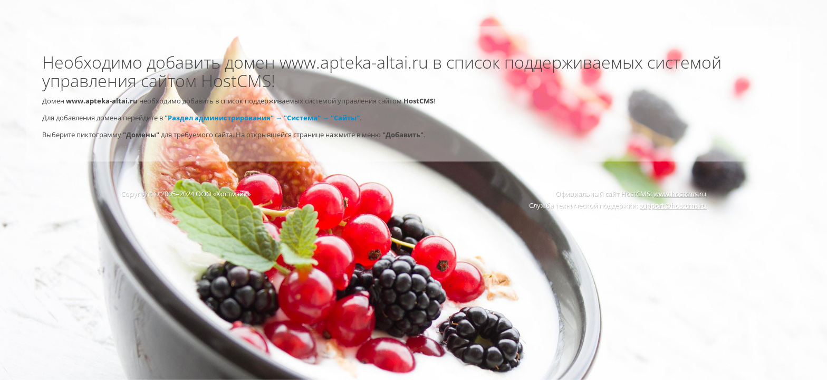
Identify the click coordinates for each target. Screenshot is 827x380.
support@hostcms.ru (672, 205)
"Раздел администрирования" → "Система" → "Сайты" (262, 117)
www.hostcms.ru (679, 193)
